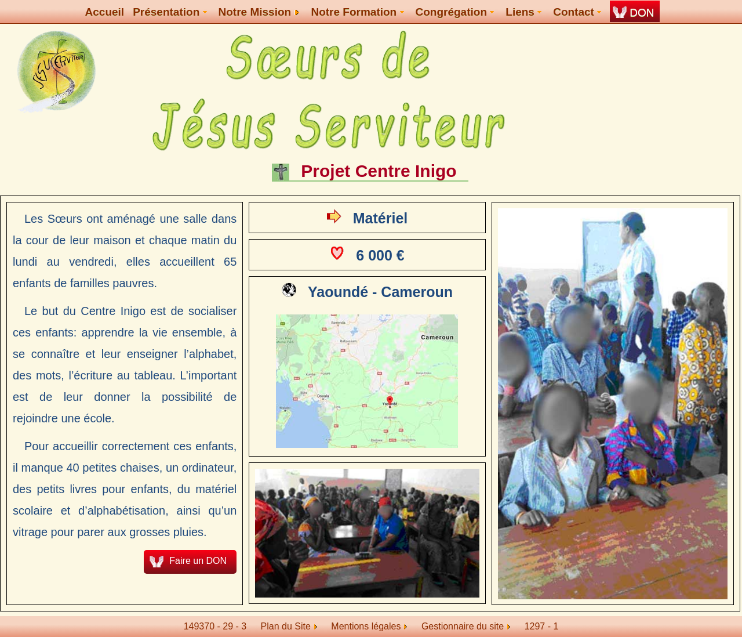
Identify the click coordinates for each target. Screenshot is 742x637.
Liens (523, 12)
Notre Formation (357, 12)
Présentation (169, 12)
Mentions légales (369, 626)
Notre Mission (259, 12)
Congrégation (455, 12)
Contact (577, 12)
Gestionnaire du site (465, 626)
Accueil (105, 12)
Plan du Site (286, 626)
